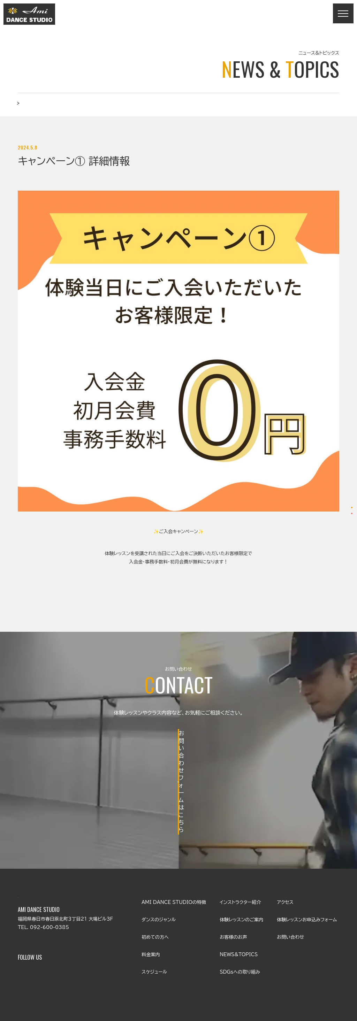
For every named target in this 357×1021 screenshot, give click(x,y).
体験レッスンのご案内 (241, 868)
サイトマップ (327, 971)
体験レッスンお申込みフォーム (307, 868)
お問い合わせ (335, 529)
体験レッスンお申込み (335, 491)
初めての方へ (155, 886)
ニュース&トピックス (56, 107)
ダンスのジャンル (159, 868)
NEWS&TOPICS (239, 903)
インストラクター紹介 (240, 851)
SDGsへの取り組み (240, 921)
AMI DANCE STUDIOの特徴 (174, 851)
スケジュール (154, 921)
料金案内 (151, 903)
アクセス (285, 851)
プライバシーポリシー (283, 971)
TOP (23, 107)
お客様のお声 (233, 886)
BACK (178, 606)
